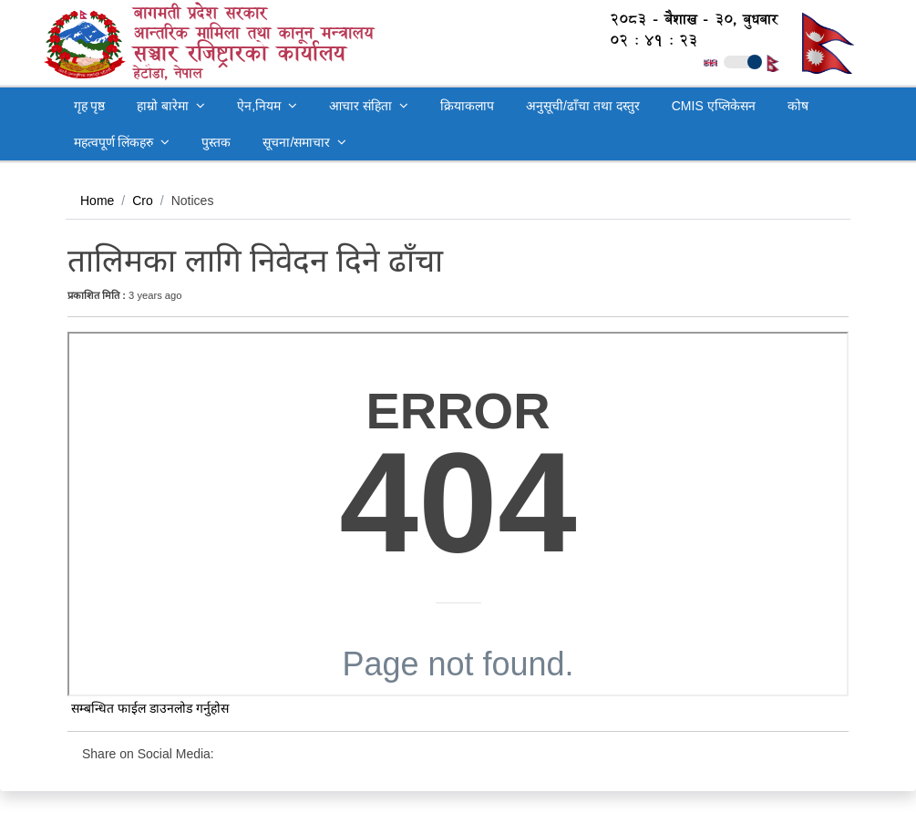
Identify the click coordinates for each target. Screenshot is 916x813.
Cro (142, 200)
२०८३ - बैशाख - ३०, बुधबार (684, 19)
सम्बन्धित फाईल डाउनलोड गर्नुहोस (148, 708)
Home (97, 200)
